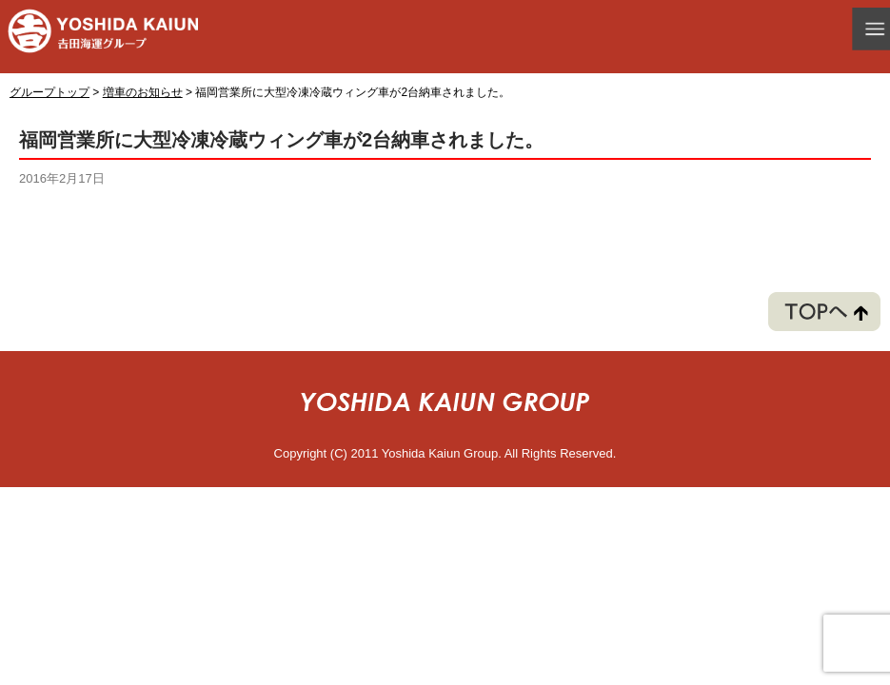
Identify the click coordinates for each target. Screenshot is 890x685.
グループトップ (49, 92)
